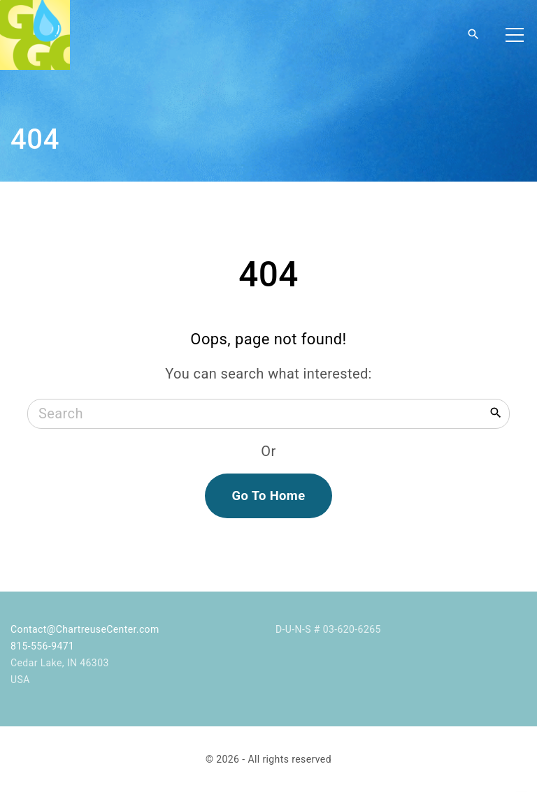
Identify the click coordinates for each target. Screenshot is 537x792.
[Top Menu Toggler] (514, 35)
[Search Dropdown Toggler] (473, 35)
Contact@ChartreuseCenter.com (84, 629)
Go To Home (268, 495)
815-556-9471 (42, 646)
